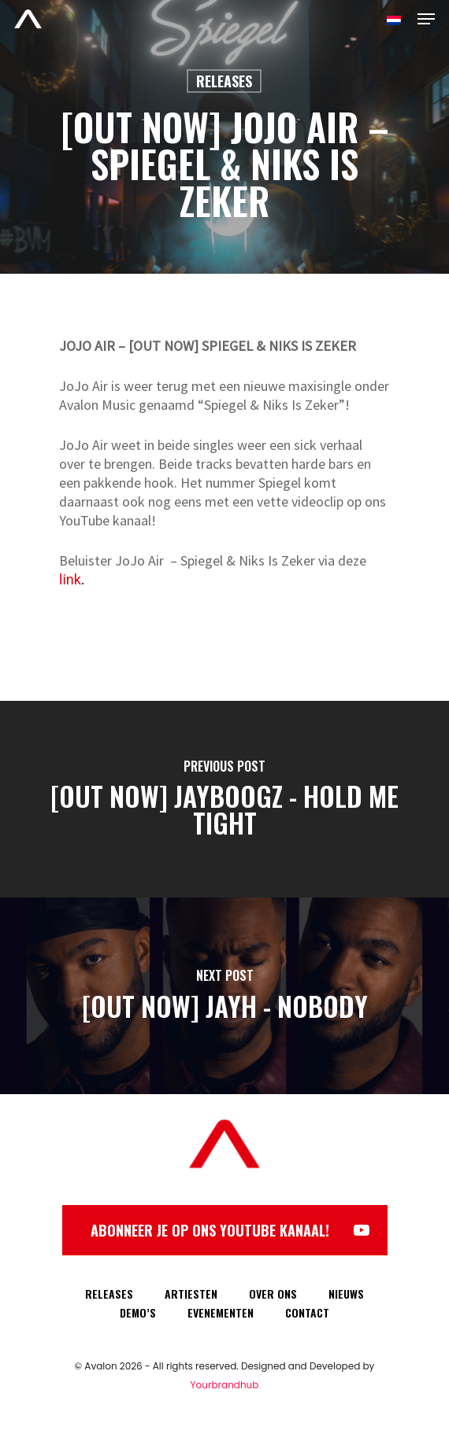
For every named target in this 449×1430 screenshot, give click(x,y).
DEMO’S (138, 1312)
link (70, 579)
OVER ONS (273, 1293)
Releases (224, 81)
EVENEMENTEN (220, 1312)
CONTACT (307, 1312)
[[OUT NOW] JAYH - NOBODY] (224, 995)
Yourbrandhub (225, 1384)
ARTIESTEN (191, 1293)
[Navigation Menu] (426, 19)
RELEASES (109, 1293)
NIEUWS (346, 1293)
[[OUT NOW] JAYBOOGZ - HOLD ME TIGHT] (224, 799)
